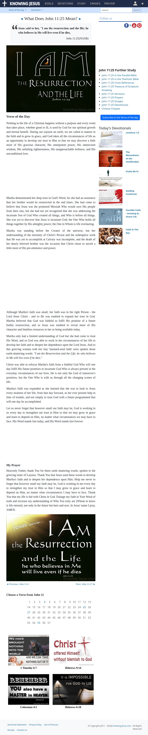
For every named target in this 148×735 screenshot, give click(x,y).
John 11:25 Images (112, 101)
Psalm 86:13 (132, 171)
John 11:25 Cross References (118, 82)
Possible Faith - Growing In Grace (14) (133, 213)
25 (84, 607)
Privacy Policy (35, 724)
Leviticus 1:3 (132, 132)
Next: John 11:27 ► (85, 584)
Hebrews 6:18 (73, 707)
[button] (135, 3)
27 (28, 612)
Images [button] (95, 4)
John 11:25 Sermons (113, 93)
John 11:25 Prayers (112, 97)
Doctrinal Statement (17, 724)
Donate (11, 730)
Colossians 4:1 (28, 707)
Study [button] (81, 4)
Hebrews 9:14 (73, 667)
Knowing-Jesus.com (122, 725)
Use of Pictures (51, 724)
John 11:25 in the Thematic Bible (120, 79)
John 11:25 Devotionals (115, 104)
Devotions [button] (65, 4)
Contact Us (22, 730)
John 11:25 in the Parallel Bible (119, 75)
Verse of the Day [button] (17, 10)
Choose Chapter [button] (111, 108)
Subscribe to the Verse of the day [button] (120, 117)
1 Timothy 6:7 (28, 667)
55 (38, 622)
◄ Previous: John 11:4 (17, 584)
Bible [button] (49, 4)
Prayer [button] (109, 4)
